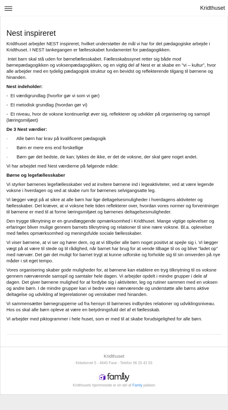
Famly (138, 385)
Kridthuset (212, 8)
